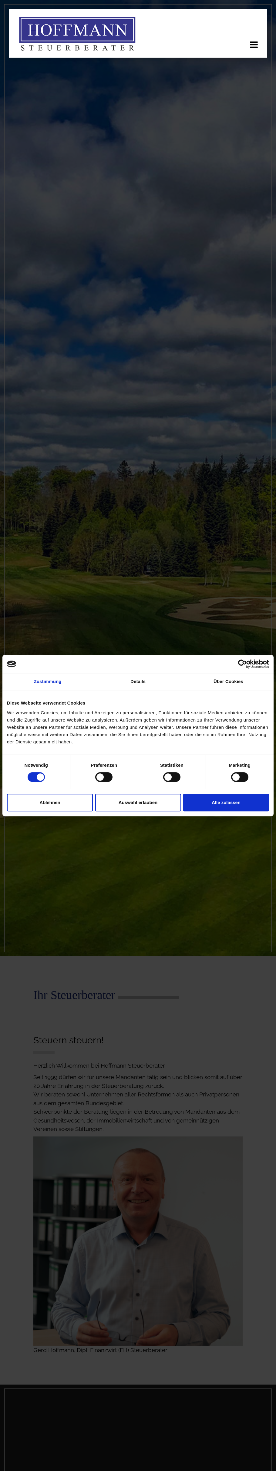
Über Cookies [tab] (228, 681)
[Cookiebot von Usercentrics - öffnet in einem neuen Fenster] (242, 663)
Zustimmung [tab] (48, 681)
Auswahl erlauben (138, 802)
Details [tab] (138, 681)
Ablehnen (49, 802)
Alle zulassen (226, 802)
